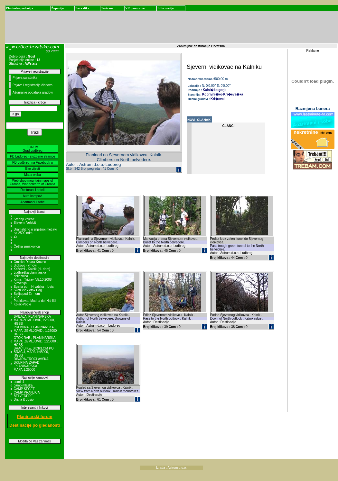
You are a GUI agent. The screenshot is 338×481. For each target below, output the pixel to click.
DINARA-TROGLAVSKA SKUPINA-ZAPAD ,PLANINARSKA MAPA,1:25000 (31, 364)
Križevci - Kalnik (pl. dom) (32, 269)
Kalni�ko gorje (214, 90)
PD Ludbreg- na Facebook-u (32, 162)
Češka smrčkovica (27, 246)
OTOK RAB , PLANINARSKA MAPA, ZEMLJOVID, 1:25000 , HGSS (36, 341)
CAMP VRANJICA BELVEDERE (27, 394)
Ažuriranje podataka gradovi (33, 92)
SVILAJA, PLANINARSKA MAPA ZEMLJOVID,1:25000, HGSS (34, 320)
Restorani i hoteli (32, 190)
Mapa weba (32, 175)
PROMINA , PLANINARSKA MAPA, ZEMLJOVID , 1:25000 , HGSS (36, 330)
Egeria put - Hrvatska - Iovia (34, 286)
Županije (57, 8)
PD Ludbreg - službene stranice (32, 156)
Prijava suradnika (25, 77)
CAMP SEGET (24, 389)
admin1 (19, 382)
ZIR (16, 297)
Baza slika (82, 8)
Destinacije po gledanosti (34, 425)
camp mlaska (23, 385)
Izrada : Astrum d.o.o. (171, 467)
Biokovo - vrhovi (25, 265)
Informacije (165, 8)
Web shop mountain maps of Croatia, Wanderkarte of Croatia (32, 182)
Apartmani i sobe (32, 202)
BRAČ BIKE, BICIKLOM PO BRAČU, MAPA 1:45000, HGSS (34, 352)
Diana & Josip (24, 399)
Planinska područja (19, 8)
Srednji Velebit (24, 219)
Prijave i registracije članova (32, 85)
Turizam (107, 8)
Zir (16, 236)
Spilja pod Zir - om (27, 293)
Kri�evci (217, 99)
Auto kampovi (32, 196)
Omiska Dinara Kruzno (30, 262)
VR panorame (135, 8)
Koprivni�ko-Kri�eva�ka (222, 94)
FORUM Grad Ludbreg (32, 148)
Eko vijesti (32, 168)
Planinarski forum (34, 416)
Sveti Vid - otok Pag (28, 290)
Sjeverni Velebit (25, 222)
